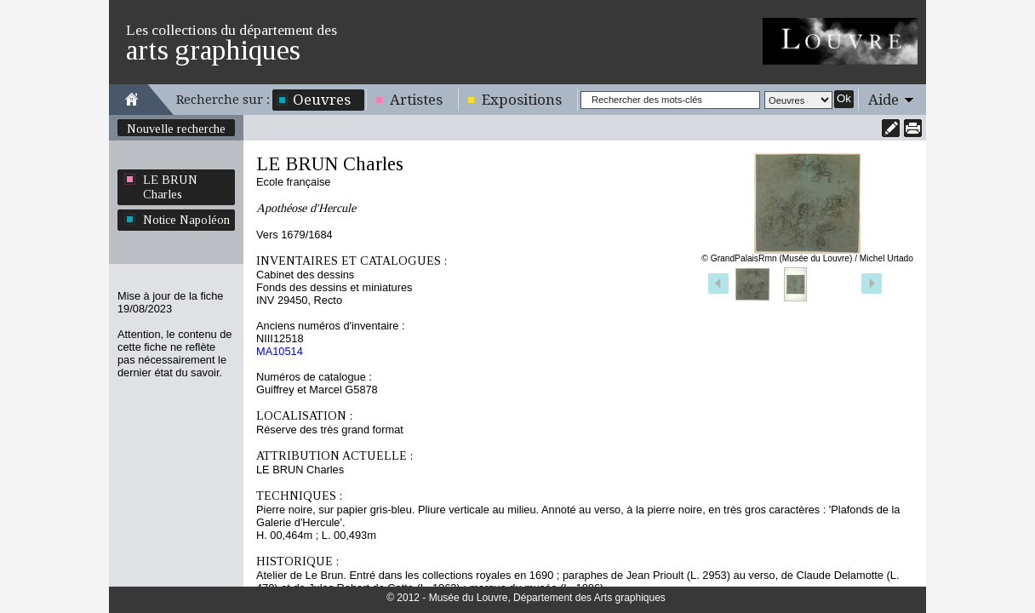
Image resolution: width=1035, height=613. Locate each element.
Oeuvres (322, 99)
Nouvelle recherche (176, 128)
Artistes (416, 99)
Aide (883, 99)
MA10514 (279, 351)
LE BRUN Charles (170, 187)
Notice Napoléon (186, 219)
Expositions (522, 99)
